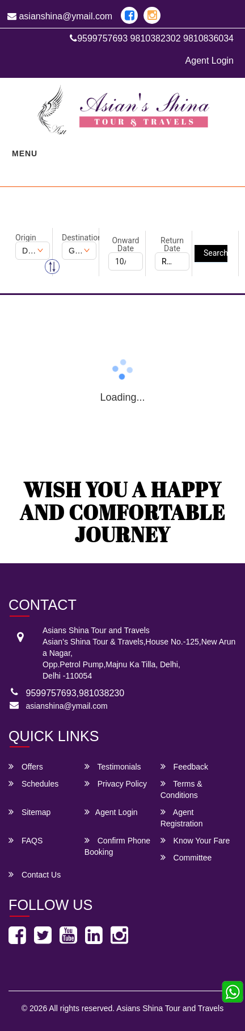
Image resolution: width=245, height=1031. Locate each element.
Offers (26, 766)
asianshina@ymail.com (59, 16)
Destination (79, 238)
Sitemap (29, 812)
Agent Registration (181, 817)
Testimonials (113, 766)
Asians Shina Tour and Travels (169, 1008)
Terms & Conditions (181, 789)
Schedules (33, 783)
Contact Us (35, 874)
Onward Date (125, 244)
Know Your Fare (195, 840)
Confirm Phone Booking (117, 846)
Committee (186, 857)
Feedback (184, 766)
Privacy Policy (116, 783)
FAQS (26, 840)
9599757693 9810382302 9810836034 (152, 38)
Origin (25, 238)
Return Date (172, 244)
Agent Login (209, 60)
